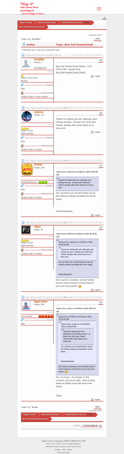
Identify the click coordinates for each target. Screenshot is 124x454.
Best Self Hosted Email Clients (44, 55)
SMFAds (48, 447)
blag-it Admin (40, 301)
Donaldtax (39, 59)
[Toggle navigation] (99, 8)
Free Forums (60, 447)
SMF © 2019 (61, 444)
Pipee (67, 452)
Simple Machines (74, 444)
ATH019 (86, 23)
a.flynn (37, 226)
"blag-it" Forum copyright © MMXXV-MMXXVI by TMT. (64, 441)
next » (100, 35)
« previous (92, 35)
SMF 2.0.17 (50, 444)
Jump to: (77, 425)
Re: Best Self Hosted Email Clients (46, 107)
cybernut (38, 112)
